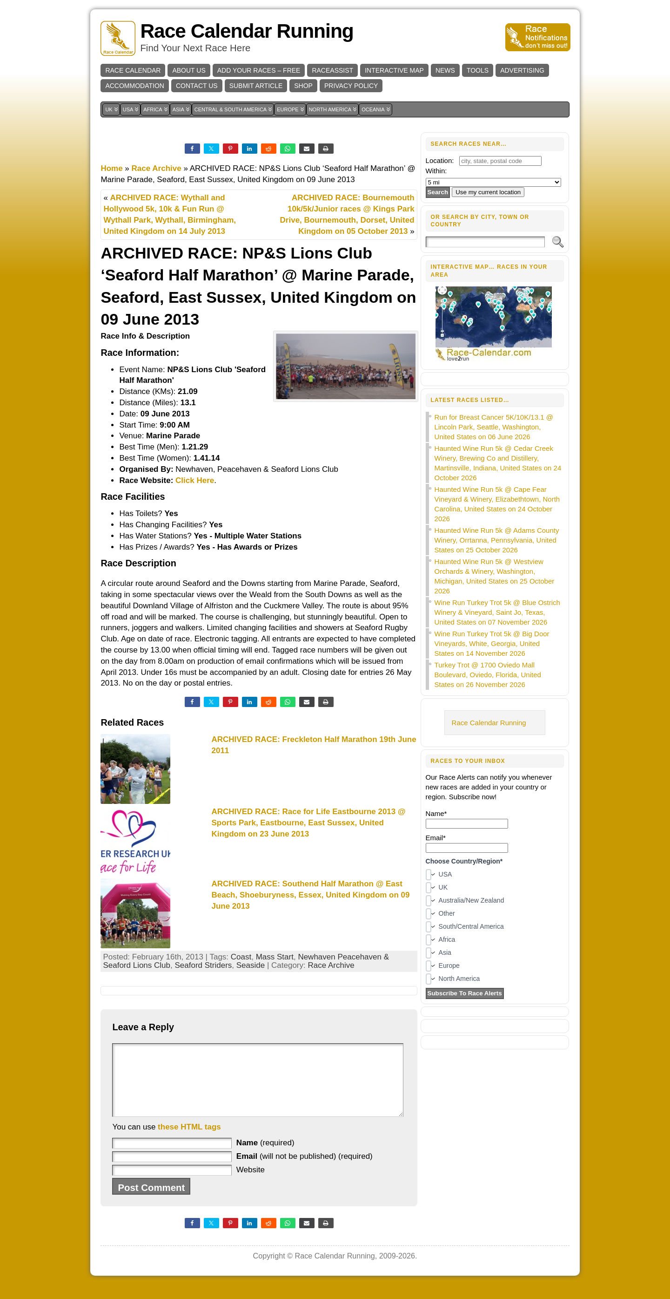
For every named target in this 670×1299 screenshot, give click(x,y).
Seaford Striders (203, 965)
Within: (436, 171)
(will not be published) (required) (304, 1170)
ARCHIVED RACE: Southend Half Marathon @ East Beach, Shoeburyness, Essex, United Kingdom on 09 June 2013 (310, 895)
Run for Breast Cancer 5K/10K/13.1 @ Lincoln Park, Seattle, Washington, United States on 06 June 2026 (494, 427)
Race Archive (156, 168)
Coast (241, 956)
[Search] (485, 242)
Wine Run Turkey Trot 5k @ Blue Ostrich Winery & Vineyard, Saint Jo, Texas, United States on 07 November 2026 (497, 612)
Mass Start (275, 956)
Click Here (194, 480)
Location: (440, 160)
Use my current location (488, 192)
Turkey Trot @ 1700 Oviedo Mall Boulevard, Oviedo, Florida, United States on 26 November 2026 (488, 674)
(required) (265, 1156)
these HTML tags (189, 1140)
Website (250, 1183)
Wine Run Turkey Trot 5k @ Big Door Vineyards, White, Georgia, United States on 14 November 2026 (492, 643)
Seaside (250, 965)
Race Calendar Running (246, 31)
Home (111, 168)
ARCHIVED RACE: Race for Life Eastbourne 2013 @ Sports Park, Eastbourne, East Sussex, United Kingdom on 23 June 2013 (308, 822)
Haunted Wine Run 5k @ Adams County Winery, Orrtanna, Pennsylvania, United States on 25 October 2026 (497, 540)
